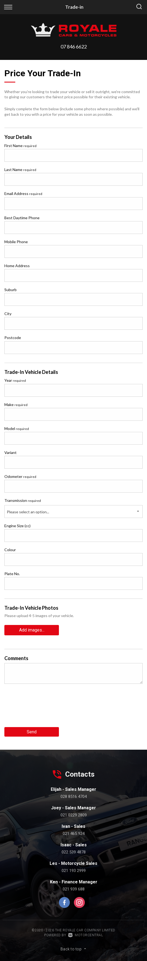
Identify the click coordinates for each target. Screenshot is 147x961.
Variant (10, 452)
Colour (10, 549)
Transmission (22, 500)
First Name (20, 145)
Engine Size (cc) (17, 525)
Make (16, 404)
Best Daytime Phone (22, 217)
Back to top (74, 949)
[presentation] (45, 707)
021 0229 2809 (74, 815)
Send (32, 731)
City (7, 313)
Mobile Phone (16, 241)
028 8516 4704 (74, 796)
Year (15, 380)
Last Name (20, 169)
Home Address (17, 265)
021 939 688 (74, 889)
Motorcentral (85, 935)
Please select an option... (28, 512)
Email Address (23, 193)
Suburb (10, 289)
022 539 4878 (74, 852)
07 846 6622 (74, 47)
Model (16, 428)
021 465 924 (74, 833)
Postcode (12, 337)
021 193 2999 (74, 870)
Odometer (20, 476)
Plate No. (12, 573)
